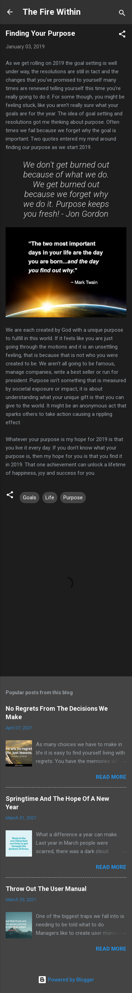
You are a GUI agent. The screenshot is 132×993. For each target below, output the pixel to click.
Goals (29, 497)
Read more (111, 777)
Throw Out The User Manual (46, 888)
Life (49, 497)
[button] (122, 35)
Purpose (73, 497)
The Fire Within (52, 12)
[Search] (122, 14)
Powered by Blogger (66, 980)
